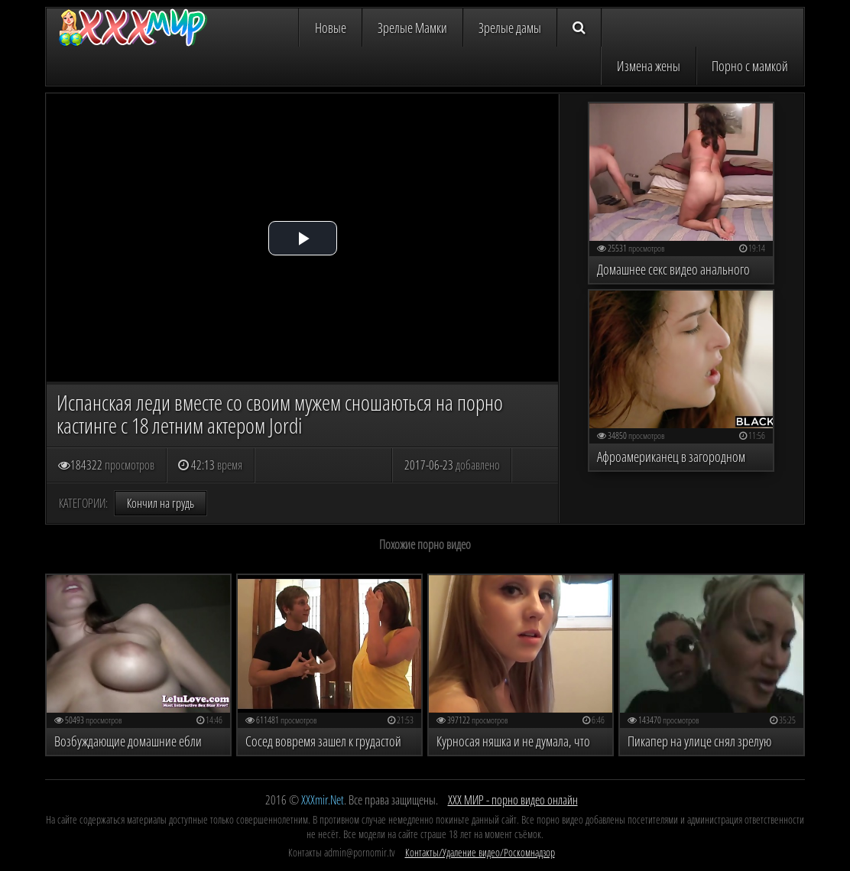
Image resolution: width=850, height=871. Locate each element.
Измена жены (648, 66)
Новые (330, 27)
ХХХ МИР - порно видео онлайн (513, 799)
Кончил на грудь (160, 503)
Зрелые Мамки (412, 27)
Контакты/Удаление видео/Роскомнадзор (480, 852)
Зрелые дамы (510, 27)
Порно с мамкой (750, 66)
